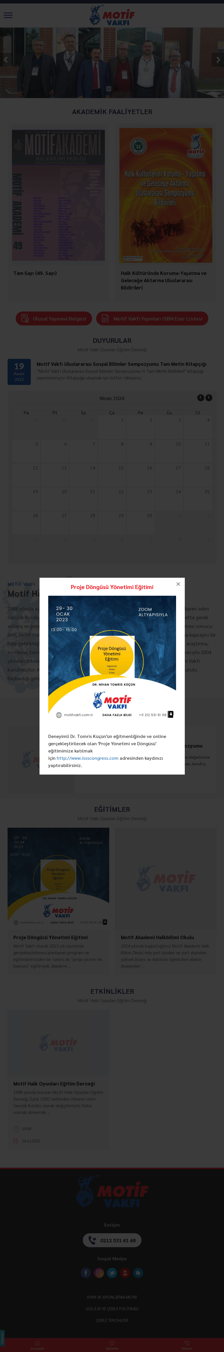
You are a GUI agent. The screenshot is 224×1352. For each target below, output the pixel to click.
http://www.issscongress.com (88, 758)
